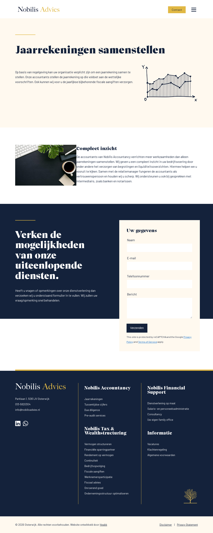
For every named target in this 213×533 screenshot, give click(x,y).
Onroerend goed (93, 488)
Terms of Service (147, 341)
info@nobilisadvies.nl (27, 409)
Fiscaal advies (92, 482)
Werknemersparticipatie (98, 477)
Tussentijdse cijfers (95, 404)
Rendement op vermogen (99, 455)
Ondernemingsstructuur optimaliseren (106, 493)
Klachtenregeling (157, 449)
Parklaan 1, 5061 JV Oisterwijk (32, 398)
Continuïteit (91, 460)
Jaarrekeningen (93, 399)
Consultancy (154, 414)
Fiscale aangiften (94, 471)
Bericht (132, 294)
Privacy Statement (187, 524)
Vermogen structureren (98, 444)
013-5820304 (23, 404)
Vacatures (153, 444)
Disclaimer (166, 524)
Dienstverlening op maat (161, 403)
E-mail (131, 258)
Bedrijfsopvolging (94, 466)
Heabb (103, 524)
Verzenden (137, 328)
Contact (177, 9)
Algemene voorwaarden (161, 455)
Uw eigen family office (160, 419)
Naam (131, 240)
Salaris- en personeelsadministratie (168, 408)
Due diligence (92, 410)
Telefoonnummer (138, 276)
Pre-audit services (94, 415)
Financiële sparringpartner (99, 449)
